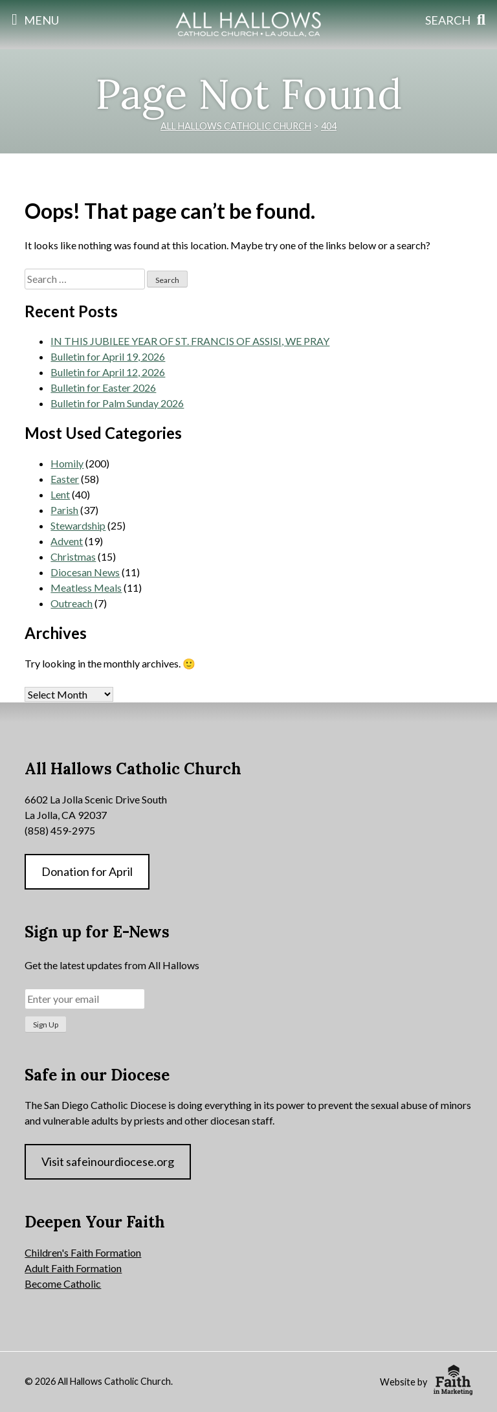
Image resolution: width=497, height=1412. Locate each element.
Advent (66, 541)
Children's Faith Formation (83, 1252)
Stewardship (77, 525)
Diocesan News (85, 572)
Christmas (73, 556)
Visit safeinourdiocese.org (107, 1161)
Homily (66, 463)
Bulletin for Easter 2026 (103, 387)
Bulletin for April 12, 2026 (107, 372)
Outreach (71, 603)
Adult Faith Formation (73, 1268)
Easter (64, 479)
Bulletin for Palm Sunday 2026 (117, 403)
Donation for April (87, 871)
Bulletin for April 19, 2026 (107, 356)
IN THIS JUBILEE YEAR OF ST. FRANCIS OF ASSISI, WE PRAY (189, 341)
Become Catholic (63, 1283)
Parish (64, 510)
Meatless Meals (86, 587)
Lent (60, 494)
